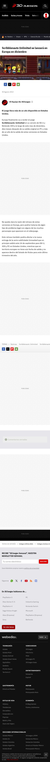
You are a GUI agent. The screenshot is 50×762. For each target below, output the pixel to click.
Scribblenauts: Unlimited (28, 344)
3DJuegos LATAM (32, 736)
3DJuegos (25, 5)
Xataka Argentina (8, 745)
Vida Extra (29, 653)
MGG (27, 656)
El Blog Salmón (31, 704)
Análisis (5, 15)
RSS (31, 580)
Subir (41, 637)
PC (27, 597)
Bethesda (29, 620)
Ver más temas (8, 627)
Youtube (26, 580)
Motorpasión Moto (32, 692)
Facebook (5, 84)
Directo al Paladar (9, 689)
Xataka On (6, 739)
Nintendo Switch (32, 606)
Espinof (28, 677)
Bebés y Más (7, 720)
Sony (4, 620)
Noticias (14, 344)
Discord (36, 580)
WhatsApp (12, 580)
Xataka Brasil (7, 749)
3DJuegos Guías (31, 662)
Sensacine (29, 674)
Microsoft (29, 611)
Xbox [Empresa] (8, 615)
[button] (21, 101)
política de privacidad (31, 568)
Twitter (9, 84)
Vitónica (5, 704)
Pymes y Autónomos (32, 707)
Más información (12, 760)
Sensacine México (32, 739)
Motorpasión (30, 689)
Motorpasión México (33, 749)
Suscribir (43, 561)
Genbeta (6, 666)
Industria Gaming (32, 602)
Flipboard (14, 84)
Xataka (5, 649)
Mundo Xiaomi (7, 669)
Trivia (27, 15)
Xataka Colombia (8, 742)
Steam (18, 37)
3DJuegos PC (30, 659)
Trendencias (7, 707)
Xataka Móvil (7, 653)
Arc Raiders (9, 37)
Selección (36, 15)
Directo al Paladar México (35, 745)
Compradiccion (8, 714)
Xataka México (8, 736)
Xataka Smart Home (9, 659)
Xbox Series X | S (9, 602)
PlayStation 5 (7, 597)
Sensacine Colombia (33, 742)
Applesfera (6, 662)
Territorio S (6, 672)
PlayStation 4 (7, 606)
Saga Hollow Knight (10, 611)
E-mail (18, 84)
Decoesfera (6, 711)
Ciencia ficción (35, 37)
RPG (25, 37)
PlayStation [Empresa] (34, 615)
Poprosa (5, 717)
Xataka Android (8, 656)
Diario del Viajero (8, 724)
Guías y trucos (16, 15)
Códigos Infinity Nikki (26, 544)
